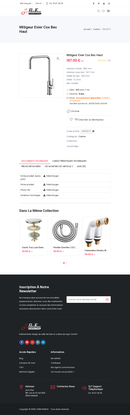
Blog (21, 358)
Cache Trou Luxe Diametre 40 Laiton (39, 247)
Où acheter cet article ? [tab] (59, 166)
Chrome (73, 111)
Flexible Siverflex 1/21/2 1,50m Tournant (72, 247)
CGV (21, 367)
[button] (64, 263)
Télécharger (51, 175)
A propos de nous (27, 363)
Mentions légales (27, 371)
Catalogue (56, 363)
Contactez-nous (66, 386)
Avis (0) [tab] (81, 166)
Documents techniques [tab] (34, 160)
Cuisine (96, 29)
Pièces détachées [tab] (31, 166)
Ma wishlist (56, 358)
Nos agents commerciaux (63, 367)
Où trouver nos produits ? (62, 371)
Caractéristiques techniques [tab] (69, 160)
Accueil (87, 29)
